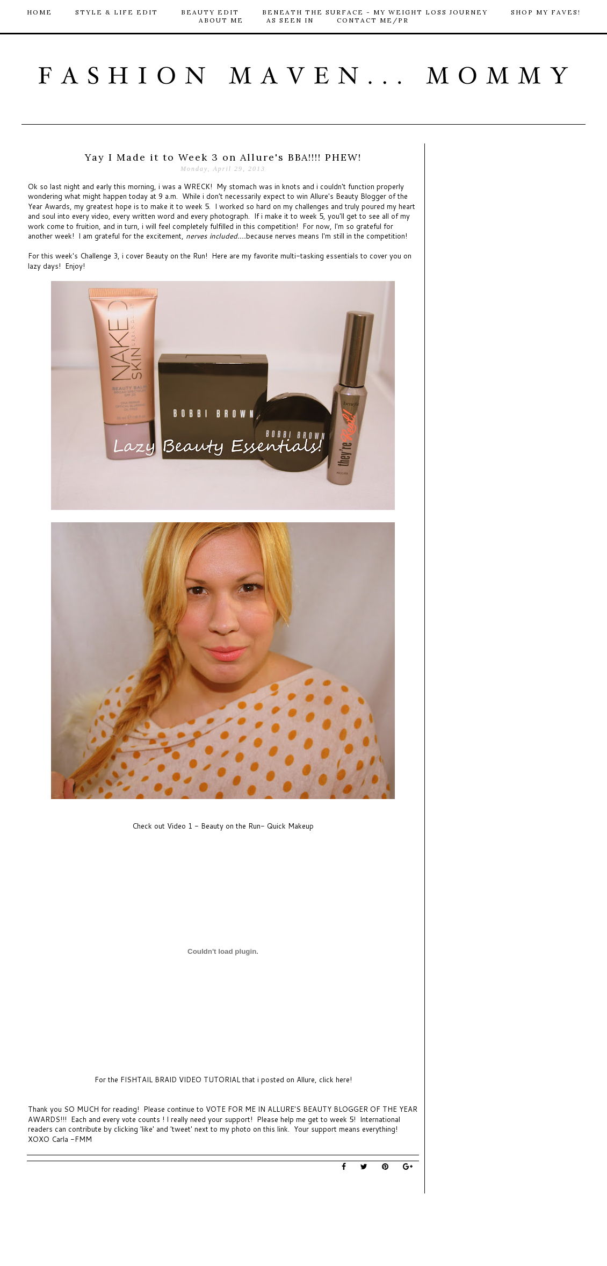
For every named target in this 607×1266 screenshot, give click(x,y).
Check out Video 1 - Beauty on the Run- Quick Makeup (223, 826)
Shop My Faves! (546, 12)
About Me (221, 20)
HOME (39, 12)
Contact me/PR (373, 20)
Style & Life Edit (116, 12)
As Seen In (290, 20)
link (282, 1129)
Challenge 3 (99, 256)
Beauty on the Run (175, 256)
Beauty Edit (210, 12)
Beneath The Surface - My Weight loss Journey (375, 12)
